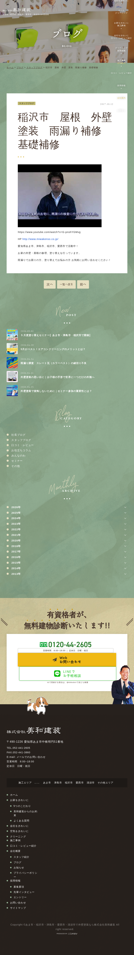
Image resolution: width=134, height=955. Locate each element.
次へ (50, 284)
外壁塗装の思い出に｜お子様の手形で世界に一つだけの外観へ (57, 377)
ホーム (10, 67)
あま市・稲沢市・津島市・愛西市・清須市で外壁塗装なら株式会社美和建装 (70, 924)
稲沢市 (69, 782)
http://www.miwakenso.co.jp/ (40, 239)
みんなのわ (18, 455)
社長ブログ (18, 434)
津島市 (58, 782)
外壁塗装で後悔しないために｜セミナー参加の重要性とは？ (56, 391)
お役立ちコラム (21, 450)
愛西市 (80, 782)
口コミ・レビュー (22, 445)
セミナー (17, 460)
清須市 (91, 782)
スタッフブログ (35, 67)
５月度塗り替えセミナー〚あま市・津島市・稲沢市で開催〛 (56, 335)
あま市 (47, 782)
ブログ (20, 67)
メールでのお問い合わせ (31, 757)
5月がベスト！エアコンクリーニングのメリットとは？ (53, 349)
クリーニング (121, 13)
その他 (15, 466)
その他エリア (105, 782)
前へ (83, 284)
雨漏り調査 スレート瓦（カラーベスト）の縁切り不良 (54, 363)
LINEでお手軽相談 (72, 673)
